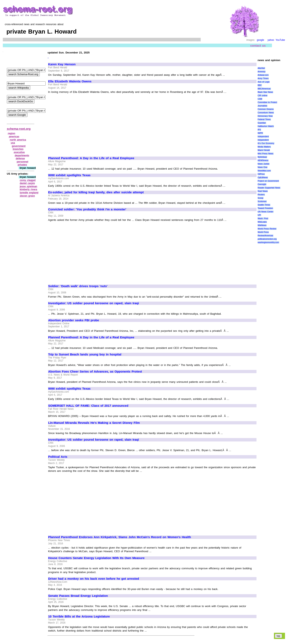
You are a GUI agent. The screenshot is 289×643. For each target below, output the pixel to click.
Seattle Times (264, 205)
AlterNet (261, 68)
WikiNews (262, 225)
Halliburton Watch (266, 126)
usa (13, 142)
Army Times (263, 78)
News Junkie (263, 164)
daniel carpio (27, 183)
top (278, 635)
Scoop (260, 198)
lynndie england (29, 192)
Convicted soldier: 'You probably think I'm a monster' (87, 209)
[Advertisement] (82, 123)
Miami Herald (264, 150)
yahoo (271, 40)
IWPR (260, 133)
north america (18, 139)
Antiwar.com (263, 75)
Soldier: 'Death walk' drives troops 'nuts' (78, 286)
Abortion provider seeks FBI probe (73, 320)
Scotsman (262, 201)
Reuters (261, 195)
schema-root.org (19, 128)
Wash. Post (263, 218)
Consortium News (266, 113)
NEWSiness (263, 160)
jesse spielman (28, 186)
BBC (260, 85)
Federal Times (264, 119)
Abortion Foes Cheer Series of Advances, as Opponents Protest (95, 371)
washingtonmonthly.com (268, 242)
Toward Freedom (265, 208)
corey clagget (28, 180)
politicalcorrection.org (267, 239)
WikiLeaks (262, 222)
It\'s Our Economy (266, 143)
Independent (263, 136)
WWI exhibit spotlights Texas (69, 175)
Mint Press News (265, 154)
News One (262, 167)
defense (20, 158)
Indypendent (263, 140)
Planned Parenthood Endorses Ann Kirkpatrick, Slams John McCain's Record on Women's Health (119, 537)
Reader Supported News (269, 188)
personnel (22, 161)
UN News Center (265, 212)
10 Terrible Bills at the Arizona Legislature (79, 616)
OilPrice (261, 174)
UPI (259, 215)
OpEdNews (263, 177)
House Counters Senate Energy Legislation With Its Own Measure (96, 558)
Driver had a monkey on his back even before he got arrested (93, 578)
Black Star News (265, 92)
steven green (27, 196)
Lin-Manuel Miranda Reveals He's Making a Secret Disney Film (94, 422)
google (260, 40)
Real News (263, 191)
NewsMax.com (264, 171)
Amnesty (262, 72)
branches (18, 149)
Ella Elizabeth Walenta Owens (70, 81)
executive (19, 152)
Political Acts (57, 456)
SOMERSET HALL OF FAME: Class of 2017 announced (88, 405)
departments (22, 155)
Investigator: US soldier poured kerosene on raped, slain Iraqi (93, 303)
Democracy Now (265, 116)
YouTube (280, 40)
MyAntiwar (262, 157)
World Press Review (267, 229)
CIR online (262, 95)
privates (22, 164)
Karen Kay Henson (62, 64)
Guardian (262, 123)
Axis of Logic (264, 82)
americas (14, 136)
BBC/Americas (264, 89)
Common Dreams (266, 109)
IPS (259, 130)
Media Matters (264, 147)
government (19, 146)
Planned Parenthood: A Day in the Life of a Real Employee (91, 158)
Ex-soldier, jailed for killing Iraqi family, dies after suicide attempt (96, 192)
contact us (258, 45)
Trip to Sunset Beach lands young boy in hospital (84, 354)
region (11, 133)
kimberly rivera (28, 189)
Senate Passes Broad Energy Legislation (78, 595)
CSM (260, 99)
